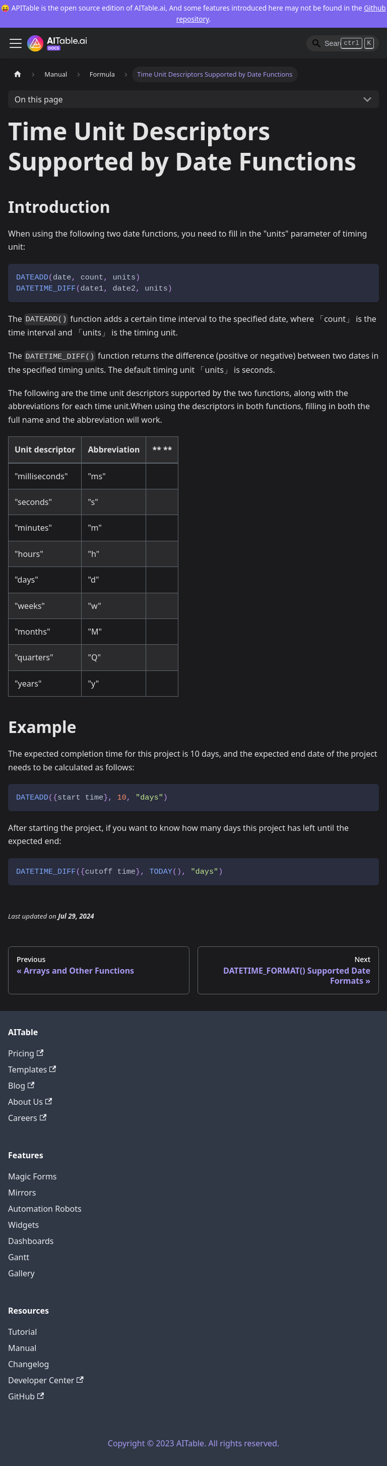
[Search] (342, 43)
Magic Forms (32, 1176)
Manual (22, 1348)
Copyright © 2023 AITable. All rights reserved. (193, 1443)
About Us (30, 1101)
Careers (27, 1117)
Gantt (18, 1257)
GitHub (26, 1396)
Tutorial (22, 1331)
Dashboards (31, 1241)
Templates (32, 1069)
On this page (39, 99)
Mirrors (22, 1192)
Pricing (25, 1053)
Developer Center (46, 1380)
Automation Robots (45, 1208)
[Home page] (17, 74)
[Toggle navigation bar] (15, 43)
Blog (21, 1085)
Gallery (21, 1273)
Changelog (28, 1364)
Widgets (23, 1224)
